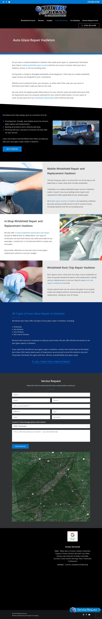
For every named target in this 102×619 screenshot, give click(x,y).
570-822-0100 (93, 2)
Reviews (41, 20)
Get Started (12, 149)
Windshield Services (28, 20)
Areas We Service (61, 20)
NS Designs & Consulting (31, 615)
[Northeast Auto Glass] (51, 11)
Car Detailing (75, 20)
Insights (49, 20)
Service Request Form (90, 20)
